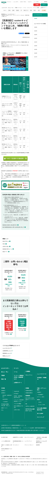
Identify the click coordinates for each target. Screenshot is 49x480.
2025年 (35, 18)
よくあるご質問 (16, 1)
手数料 (16, 7)
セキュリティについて (28, 437)
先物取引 (39, 392)
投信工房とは (6, 241)
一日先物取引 (40, 394)
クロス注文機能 (17, 403)
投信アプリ (5, 251)
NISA (31, 10)
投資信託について (7, 353)
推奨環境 (38, 444)
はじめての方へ (5, 7)
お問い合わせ (9, 1)
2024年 (35, 30)
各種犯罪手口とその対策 (18, 437)
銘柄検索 (45, 1)
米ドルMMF (40, 413)
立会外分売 (16, 391)
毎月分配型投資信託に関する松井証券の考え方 (13, 227)
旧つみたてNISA (41, 404)
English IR (30, 1)
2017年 (35, 56)
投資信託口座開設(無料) (22, 322)
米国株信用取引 (29, 392)
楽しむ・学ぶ (10, 7)
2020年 (35, 45)
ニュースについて (7, 348)
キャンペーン (29, 7)
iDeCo (35, 10)
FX (21, 10)
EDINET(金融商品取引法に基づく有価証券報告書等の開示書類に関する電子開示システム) (22, 430)
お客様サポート (43, 7)
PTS (2, 410)
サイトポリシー (16, 444)
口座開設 (36, 4)
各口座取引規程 (4, 437)
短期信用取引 (5, 399)
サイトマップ (40, 417)
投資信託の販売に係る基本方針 (10, 225)
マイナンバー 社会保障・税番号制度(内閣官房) (34, 427)
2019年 (35, 49)
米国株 (13, 10)
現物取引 (3, 390)
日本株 (9, 10)
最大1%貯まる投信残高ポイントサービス (30, 399)
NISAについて (6, 355)
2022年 (35, 38)
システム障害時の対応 (5, 441)
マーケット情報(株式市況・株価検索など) (18, 377)
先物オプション (26, 10)
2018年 (35, 53)
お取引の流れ (6, 246)
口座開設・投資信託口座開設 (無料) (8, 325)
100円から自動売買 (30, 406)
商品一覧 (5, 10)
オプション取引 (40, 396)
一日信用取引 (5, 401)
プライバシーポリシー (28, 444)
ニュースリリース (37, 14)
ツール (24, 7)
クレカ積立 (43, 10)
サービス (20, 7)
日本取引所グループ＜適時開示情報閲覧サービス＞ (13, 425)
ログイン (44, 4)
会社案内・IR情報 (23, 1)
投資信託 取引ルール (7, 249)
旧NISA (39, 402)
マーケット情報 (36, 7)
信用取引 (3, 392)
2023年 (35, 34)
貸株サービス (4, 407)
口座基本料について (7, 350)
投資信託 (17, 10)
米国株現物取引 (29, 390)
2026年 (35, 27)
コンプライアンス (28, 441)
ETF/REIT (16, 393)
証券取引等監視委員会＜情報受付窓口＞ (11, 427)
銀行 (39, 10)
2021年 (35, 42)
